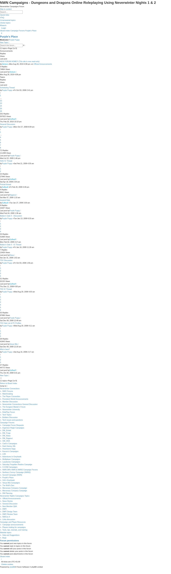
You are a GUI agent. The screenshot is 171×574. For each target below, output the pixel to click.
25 (1, 108)
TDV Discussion (6, 260)
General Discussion (7, 124)
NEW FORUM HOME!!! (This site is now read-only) (19, 61)
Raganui (12, 195)
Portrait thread (5, 184)
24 (1, 106)
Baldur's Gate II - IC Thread (10, 245)
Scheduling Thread (7, 88)
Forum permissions (9, 540)
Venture (5, 64)
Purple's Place (9, 36)
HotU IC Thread (6, 161)
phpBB (12, 567)
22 (1, 101)
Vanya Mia (13, 344)
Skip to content (6, 9)
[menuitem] (2, 18)
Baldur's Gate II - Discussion (11, 216)
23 (1, 103)
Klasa (11, 255)
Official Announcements (43, 64)
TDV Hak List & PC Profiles (10, 323)
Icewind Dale (5, 200)
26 (1, 111)
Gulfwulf (12, 119)
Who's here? (5, 349)
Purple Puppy (14, 40)
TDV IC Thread (6, 289)
